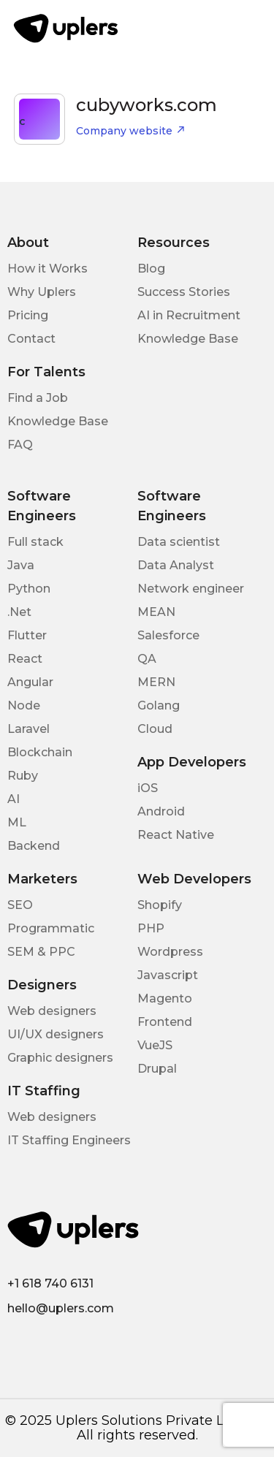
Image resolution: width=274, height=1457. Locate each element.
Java (20, 565)
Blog (151, 268)
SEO (20, 905)
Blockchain (39, 752)
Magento (164, 998)
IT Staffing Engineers (69, 1140)
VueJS (154, 1045)
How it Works (47, 268)
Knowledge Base (187, 339)
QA (146, 659)
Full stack (35, 542)
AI (13, 799)
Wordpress (170, 952)
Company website (131, 130)
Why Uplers (41, 292)
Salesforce (168, 635)
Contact (31, 339)
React (24, 659)
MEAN (156, 612)
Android (161, 811)
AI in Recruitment (188, 315)
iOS (147, 788)
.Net (19, 612)
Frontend (164, 1022)
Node (23, 705)
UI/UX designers (55, 1034)
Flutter (27, 635)
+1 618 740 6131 (50, 1283)
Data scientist (178, 542)
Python (28, 589)
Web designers (51, 1011)
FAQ (20, 445)
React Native (175, 835)
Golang (158, 705)
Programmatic (50, 928)
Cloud (154, 729)
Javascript (167, 975)
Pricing (27, 315)
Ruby (22, 776)
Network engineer (190, 589)
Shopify (159, 905)
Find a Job (37, 398)
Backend (33, 846)
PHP (150, 928)
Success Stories (183, 292)
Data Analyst (175, 565)
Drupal (157, 1069)
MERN (156, 682)
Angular (30, 682)
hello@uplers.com (60, 1308)
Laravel (28, 729)
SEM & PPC (41, 952)
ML (16, 822)
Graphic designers (60, 1058)
